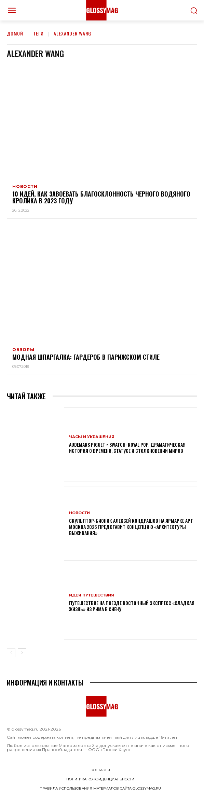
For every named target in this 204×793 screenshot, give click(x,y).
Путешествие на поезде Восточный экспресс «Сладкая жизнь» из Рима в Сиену (131, 605)
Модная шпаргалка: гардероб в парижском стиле (86, 356)
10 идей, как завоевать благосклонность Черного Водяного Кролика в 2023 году (101, 197)
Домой (15, 33)
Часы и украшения (91, 437)
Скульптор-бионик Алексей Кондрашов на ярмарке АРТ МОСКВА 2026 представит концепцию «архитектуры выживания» (131, 526)
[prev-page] (11, 652)
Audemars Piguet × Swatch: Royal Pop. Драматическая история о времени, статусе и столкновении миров (127, 447)
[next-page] (22, 652)
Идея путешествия (91, 595)
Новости (25, 187)
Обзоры (23, 350)
